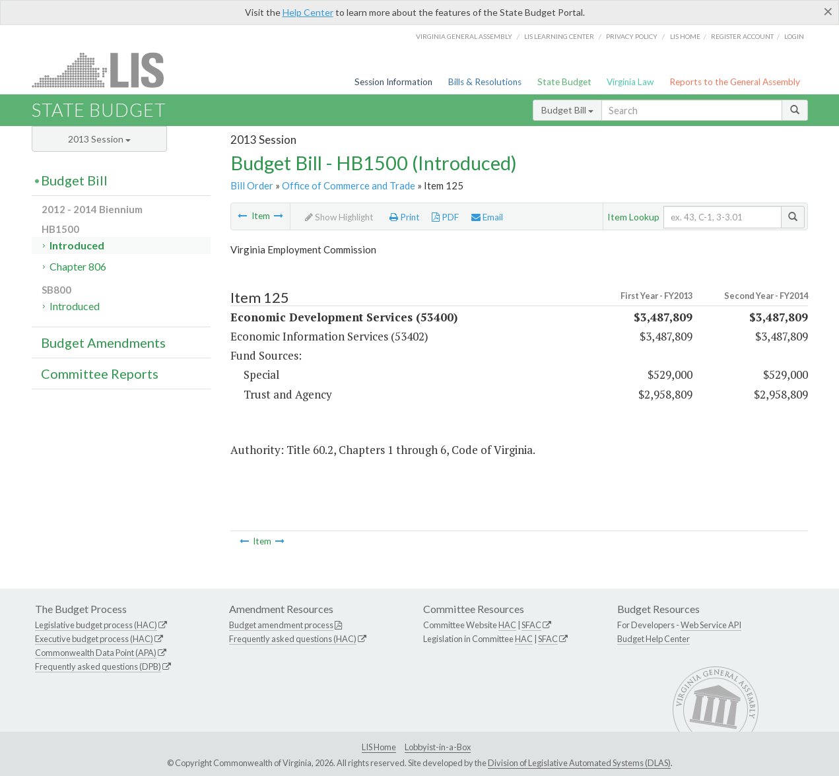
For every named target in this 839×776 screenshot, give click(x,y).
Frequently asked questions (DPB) (98, 666)
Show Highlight (339, 217)
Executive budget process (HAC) (94, 638)
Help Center (308, 12)
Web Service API (711, 625)
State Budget (564, 82)
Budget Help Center (653, 638)
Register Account (742, 36)
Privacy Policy (631, 36)
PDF (445, 217)
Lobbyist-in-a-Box (438, 747)
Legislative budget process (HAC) (96, 625)
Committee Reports (99, 373)
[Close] (828, 11)
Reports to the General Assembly (734, 82)
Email (487, 217)
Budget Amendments (103, 342)
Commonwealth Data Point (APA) (95, 652)
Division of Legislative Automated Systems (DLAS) (579, 763)
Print (404, 217)
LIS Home (379, 747)
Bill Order (251, 185)
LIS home (685, 36)
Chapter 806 (78, 266)
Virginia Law (630, 82)
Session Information (393, 82)
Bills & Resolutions (484, 82)
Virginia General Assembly (464, 36)
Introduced (77, 245)
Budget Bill (567, 109)
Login (794, 36)
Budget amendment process (281, 625)
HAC (507, 625)
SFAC (531, 625)
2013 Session (99, 139)
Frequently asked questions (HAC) (292, 638)
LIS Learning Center (559, 36)
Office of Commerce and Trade (348, 185)
